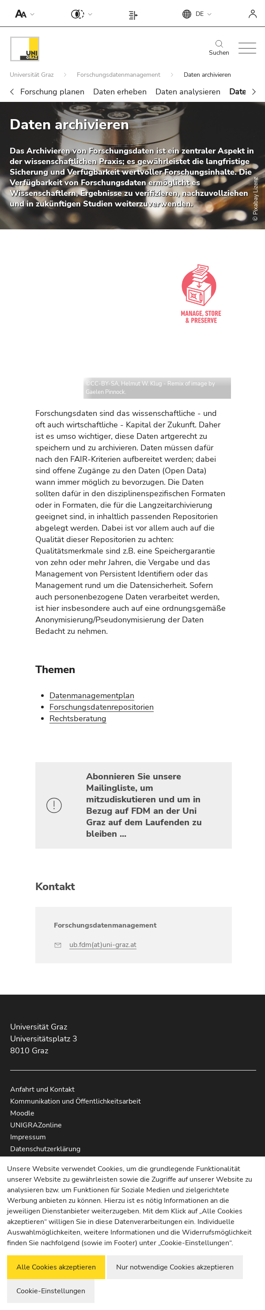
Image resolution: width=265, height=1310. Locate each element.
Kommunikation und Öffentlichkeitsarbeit (75, 1101)
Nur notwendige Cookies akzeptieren (175, 1267)
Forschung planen (52, 91)
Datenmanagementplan (91, 695)
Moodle (22, 1113)
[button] (23, 13)
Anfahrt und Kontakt (42, 1089)
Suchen (219, 48)
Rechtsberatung (77, 718)
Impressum (28, 1137)
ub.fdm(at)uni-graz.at (102, 945)
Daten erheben (120, 91)
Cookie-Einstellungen (50, 1291)
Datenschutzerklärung (45, 1149)
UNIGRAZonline (36, 1125)
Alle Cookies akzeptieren (56, 1267)
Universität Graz (32, 75)
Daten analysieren (187, 91)
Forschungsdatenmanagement (119, 75)
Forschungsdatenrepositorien (101, 707)
